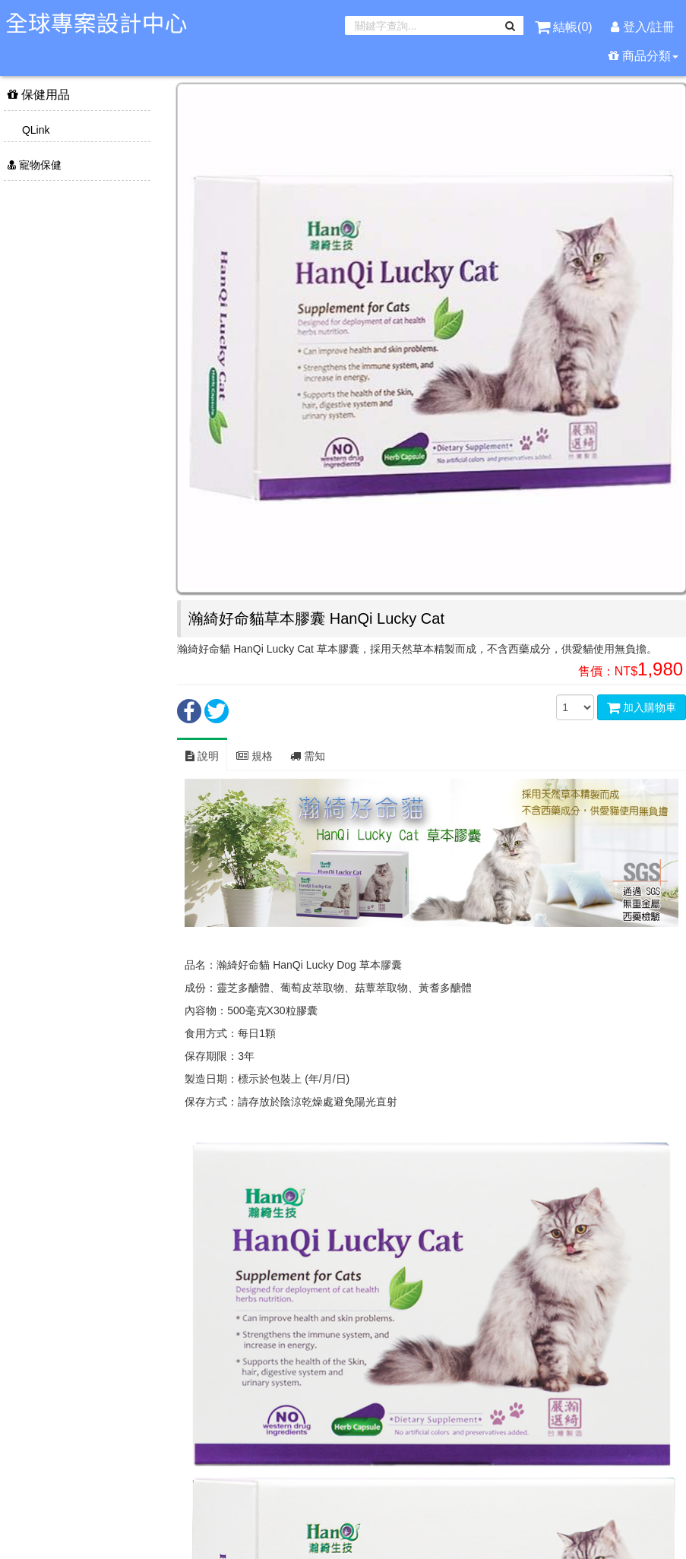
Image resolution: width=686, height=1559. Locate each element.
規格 (254, 756)
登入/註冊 (643, 27)
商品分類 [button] (643, 55)
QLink (34, 130)
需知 (307, 756)
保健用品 (39, 94)
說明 (202, 756)
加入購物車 (641, 707)
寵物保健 (35, 165)
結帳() (565, 27)
